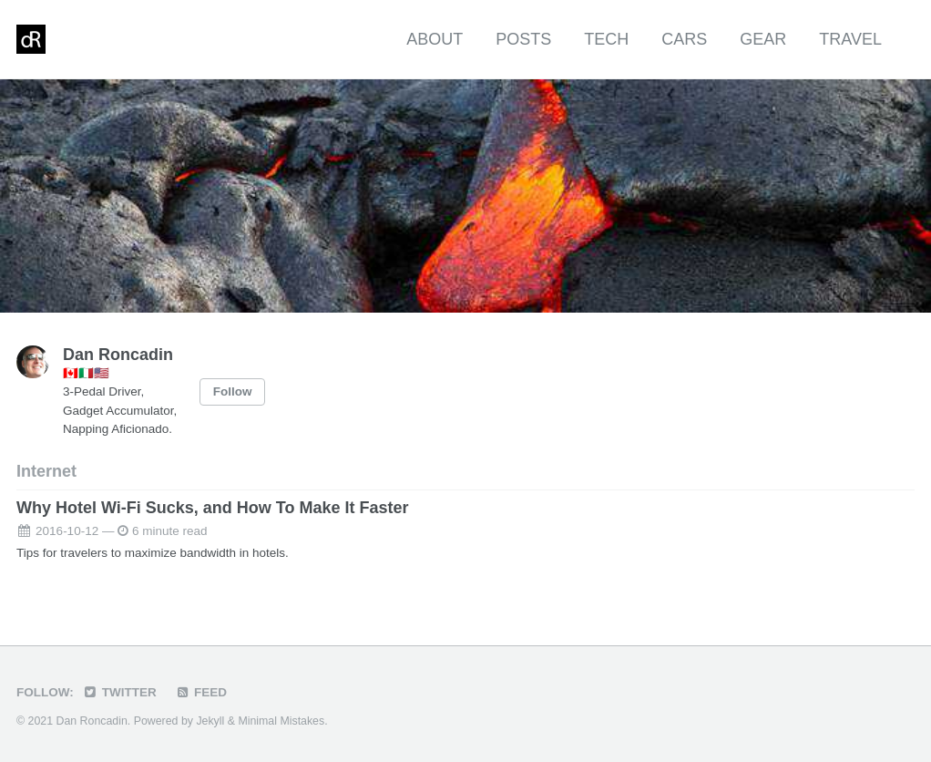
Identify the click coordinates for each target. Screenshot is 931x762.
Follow (232, 391)
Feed (201, 692)
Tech (606, 39)
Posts (523, 39)
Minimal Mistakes (281, 721)
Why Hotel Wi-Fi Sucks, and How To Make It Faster (212, 508)
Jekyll (210, 721)
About (434, 39)
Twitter (120, 692)
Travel (850, 39)
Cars (684, 39)
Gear (763, 39)
